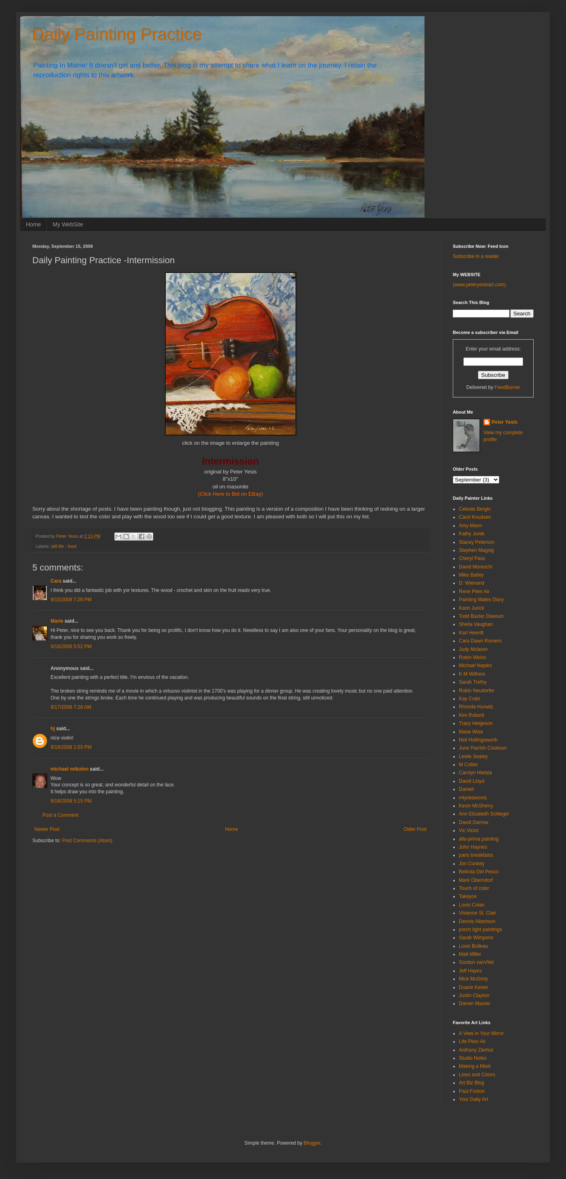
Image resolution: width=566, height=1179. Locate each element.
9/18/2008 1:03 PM (71, 747)
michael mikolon (70, 769)
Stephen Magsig (476, 550)
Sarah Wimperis (476, 937)
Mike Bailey (471, 575)
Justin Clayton (474, 995)
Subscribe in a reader (476, 256)
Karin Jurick (471, 608)
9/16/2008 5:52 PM (71, 646)
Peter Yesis (504, 422)
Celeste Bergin (475, 509)
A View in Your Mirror (481, 1033)
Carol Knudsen (475, 517)
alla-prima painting (478, 839)
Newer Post (46, 829)
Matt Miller (470, 954)
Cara (56, 581)
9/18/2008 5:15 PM (71, 801)
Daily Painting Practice (117, 34)
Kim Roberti (471, 715)
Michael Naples (475, 665)
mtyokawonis (473, 798)
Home (33, 224)
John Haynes (473, 847)
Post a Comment (60, 815)
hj (53, 728)
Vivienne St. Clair (477, 913)
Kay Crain (469, 698)
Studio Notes (473, 1058)
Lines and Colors (477, 1075)
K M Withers (472, 674)
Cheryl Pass (472, 558)
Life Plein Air (472, 1041)
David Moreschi (475, 567)
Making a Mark (475, 1066)
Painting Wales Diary (481, 599)
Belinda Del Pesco (478, 872)
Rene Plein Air (474, 591)
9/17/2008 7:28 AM (71, 707)
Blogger (312, 1143)
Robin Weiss (472, 657)
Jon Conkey (471, 863)
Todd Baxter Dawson (481, 616)
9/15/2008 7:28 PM (71, 599)
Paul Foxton (472, 1091)
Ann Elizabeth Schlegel (484, 814)
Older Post (415, 829)
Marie (57, 621)
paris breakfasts (476, 855)
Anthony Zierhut (476, 1050)
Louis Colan (471, 905)
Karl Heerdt (471, 633)
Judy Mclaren (473, 649)
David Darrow (473, 822)
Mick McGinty (473, 979)
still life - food (63, 546)
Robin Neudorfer (476, 690)
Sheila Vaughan (476, 624)
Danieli (466, 789)
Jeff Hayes (470, 971)
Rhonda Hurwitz (476, 707)
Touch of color (474, 888)
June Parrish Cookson (483, 748)
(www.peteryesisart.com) (479, 284)
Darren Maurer (474, 1003)
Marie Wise (471, 732)
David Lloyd (471, 781)
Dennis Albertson (477, 921)
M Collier (468, 764)
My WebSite (68, 224)
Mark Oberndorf (476, 880)
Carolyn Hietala (475, 772)
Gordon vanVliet (476, 962)
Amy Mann (470, 525)
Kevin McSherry (476, 806)
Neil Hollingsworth (478, 740)
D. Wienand (471, 583)
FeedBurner (507, 387)
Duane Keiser (473, 987)
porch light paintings (480, 929)
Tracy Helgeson (476, 723)
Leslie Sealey (473, 756)
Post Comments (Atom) (87, 840)
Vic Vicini (468, 830)
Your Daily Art (473, 1099)
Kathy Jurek (471, 534)
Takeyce (468, 896)
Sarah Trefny (473, 682)
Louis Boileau (473, 946)
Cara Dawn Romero (480, 641)
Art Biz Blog (471, 1083)
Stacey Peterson (476, 542)
